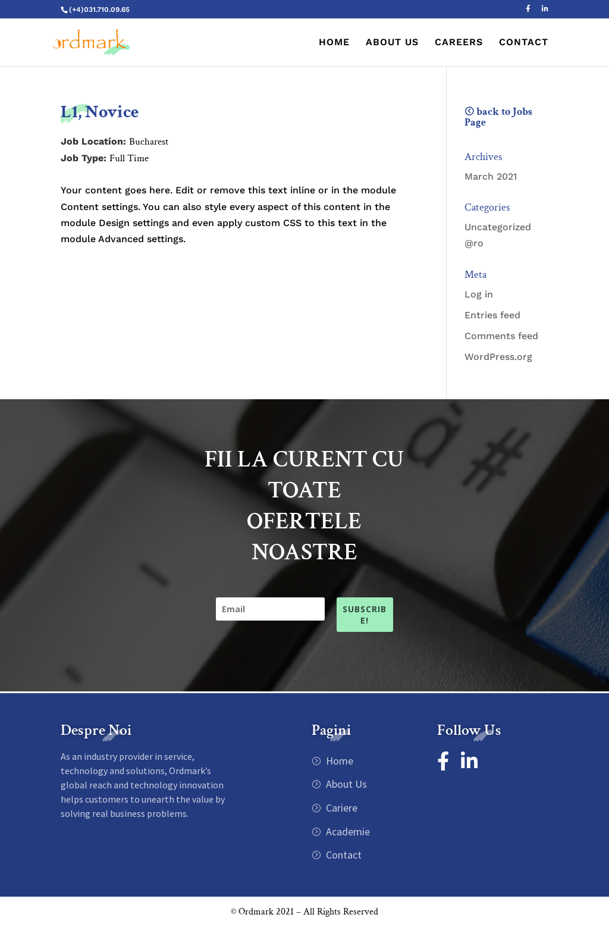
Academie (347, 831)
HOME (334, 43)
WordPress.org (498, 356)
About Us (345, 784)
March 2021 (490, 176)
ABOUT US (392, 43)
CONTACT (523, 43)
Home (338, 761)
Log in (478, 294)
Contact (343, 855)
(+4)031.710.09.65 (99, 9)
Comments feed (501, 336)
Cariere (340, 808)
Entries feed (492, 315)
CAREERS (459, 43)
